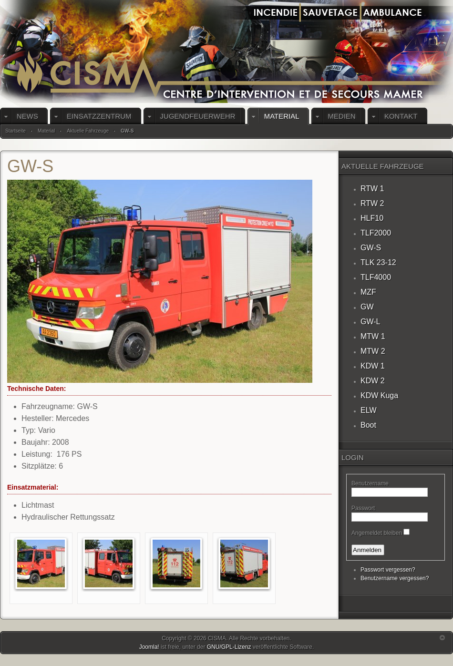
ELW (368, 410)
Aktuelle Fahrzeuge (88, 130)
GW (367, 307)
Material (46, 130)
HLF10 (371, 218)
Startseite (15, 130)
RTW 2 (372, 203)
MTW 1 (372, 336)
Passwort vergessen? (387, 569)
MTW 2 (372, 351)
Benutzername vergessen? (394, 578)
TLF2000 (375, 233)
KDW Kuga (379, 395)
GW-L (370, 322)
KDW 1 (372, 366)
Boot (368, 425)
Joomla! (149, 647)
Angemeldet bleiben (376, 533)
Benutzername (370, 483)
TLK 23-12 (378, 262)
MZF (368, 292)
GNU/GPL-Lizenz (229, 647)
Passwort (363, 508)
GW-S (370, 248)
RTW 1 (372, 188)
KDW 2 (372, 381)
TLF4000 (375, 277)
